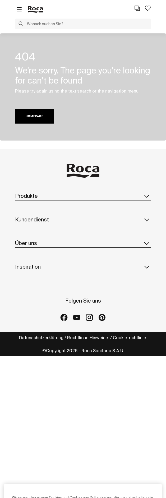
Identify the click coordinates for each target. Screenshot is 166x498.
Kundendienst (83, 219)
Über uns (83, 243)
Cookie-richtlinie (130, 337)
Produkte (83, 196)
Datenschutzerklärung (41, 337)
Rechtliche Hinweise (88, 337)
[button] (21, 24)
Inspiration (83, 267)
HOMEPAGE (34, 116)
